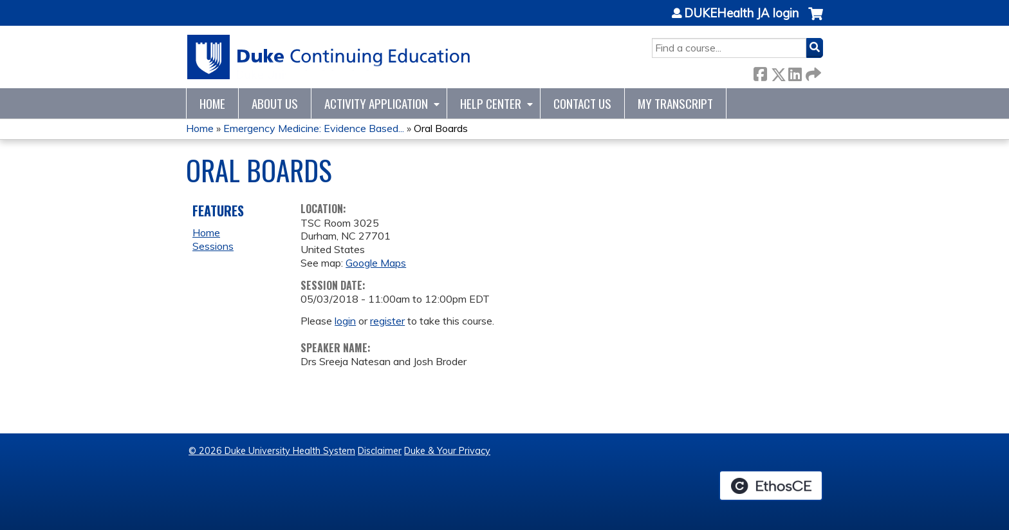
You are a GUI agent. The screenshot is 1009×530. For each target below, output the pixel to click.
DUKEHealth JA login (741, 13)
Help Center (490, 103)
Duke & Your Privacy (447, 451)
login (345, 320)
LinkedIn (794, 71)
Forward (812, 71)
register (387, 320)
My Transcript (675, 103)
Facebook (760, 71)
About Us (275, 103)
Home (212, 103)
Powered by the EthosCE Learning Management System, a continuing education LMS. (771, 485)
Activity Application (376, 103)
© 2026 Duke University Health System (272, 451)
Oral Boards (441, 128)
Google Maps (376, 262)
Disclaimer (380, 451)
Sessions (213, 246)
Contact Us (582, 103)
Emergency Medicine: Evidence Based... (313, 128)
